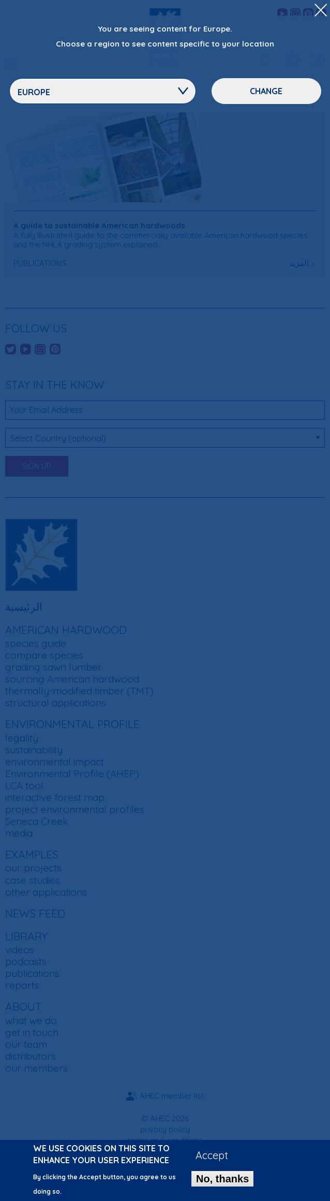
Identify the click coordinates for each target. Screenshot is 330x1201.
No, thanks (222, 1183)
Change (266, 91)
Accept (212, 1160)
